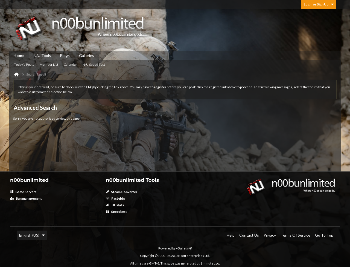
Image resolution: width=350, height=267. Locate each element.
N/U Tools (42, 55)
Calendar (70, 64)
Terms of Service (295, 235)
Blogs (65, 55)
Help (231, 235)
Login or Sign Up (319, 4)
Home (18, 55)
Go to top (324, 235)
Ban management (26, 198)
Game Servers (23, 192)
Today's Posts (24, 64)
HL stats (115, 205)
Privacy (270, 235)
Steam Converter (121, 192)
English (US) (32, 235)
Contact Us (249, 235)
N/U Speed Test (94, 64)
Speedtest (116, 211)
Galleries (86, 55)
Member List (49, 64)
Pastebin (115, 198)
